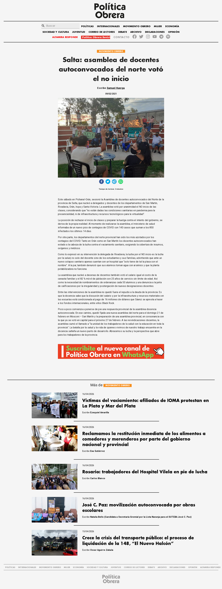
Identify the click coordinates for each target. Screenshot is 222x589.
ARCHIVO (136, 32)
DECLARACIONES (155, 32)
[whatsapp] (120, 182)
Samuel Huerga (116, 88)
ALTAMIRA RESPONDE (65, 37)
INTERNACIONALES (108, 26)
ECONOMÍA (172, 26)
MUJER (158, 26)
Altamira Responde (210, 567)
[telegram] (114, 182)
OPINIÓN (173, 32)
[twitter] (107, 182)
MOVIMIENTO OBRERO (137, 26)
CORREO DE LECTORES (102, 32)
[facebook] (101, 182)
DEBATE (122, 32)
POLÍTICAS (87, 26)
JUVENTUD (78, 32)
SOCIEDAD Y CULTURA (56, 32)
